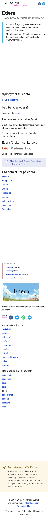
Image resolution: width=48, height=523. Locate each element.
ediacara (6, 403)
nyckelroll (6, 329)
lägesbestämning (10, 357)
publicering (13, 100)
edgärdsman (7, 395)
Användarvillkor (24, 506)
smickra (5, 349)
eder (4, 387)
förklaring (9, 271)
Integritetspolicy (31, 503)
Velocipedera (8, 201)
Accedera (6, 176)
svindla (5, 333)
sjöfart (5, 353)
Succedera (7, 209)
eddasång (6, 379)
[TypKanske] (15, 4)
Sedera (5, 197)
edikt (4, 407)
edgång (5, 399)
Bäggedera (7, 180)
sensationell (7, 345)
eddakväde (7, 375)
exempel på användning (14, 274)
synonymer (10, 267)
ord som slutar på (12, 278)
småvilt (5, 341)
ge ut (4, 100)
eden (4, 383)
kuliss (4, 361)
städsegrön (7, 337)
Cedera (5, 185)
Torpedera (6, 193)
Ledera (5, 189)
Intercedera (7, 205)
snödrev (5, 365)
